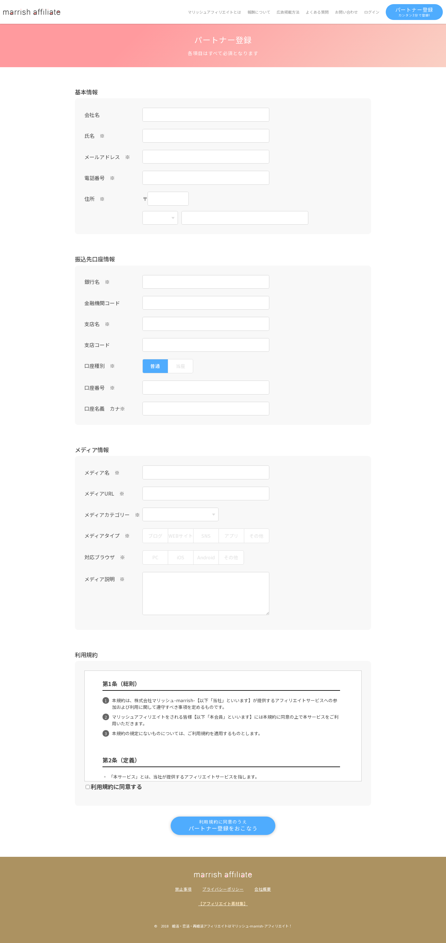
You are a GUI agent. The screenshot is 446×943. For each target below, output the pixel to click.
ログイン (371, 12)
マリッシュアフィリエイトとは (214, 12)
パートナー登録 (414, 11)
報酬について (258, 12)
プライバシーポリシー (223, 889)
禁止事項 (183, 889)
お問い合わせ (346, 12)
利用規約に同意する (114, 786)
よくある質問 (317, 12)
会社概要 (262, 889)
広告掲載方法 (288, 12)
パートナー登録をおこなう (223, 825)
